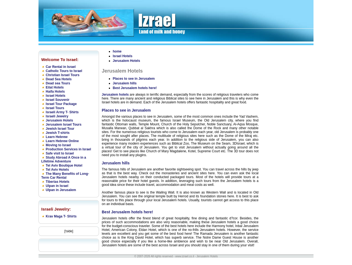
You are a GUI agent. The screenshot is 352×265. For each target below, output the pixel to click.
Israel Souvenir (57, 100)
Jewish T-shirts (58, 133)
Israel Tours (55, 108)
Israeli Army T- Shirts (62, 112)
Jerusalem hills (125, 83)
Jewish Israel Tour (60, 129)
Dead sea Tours (58, 83)
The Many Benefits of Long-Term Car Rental (65, 176)
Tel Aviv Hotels (57, 170)
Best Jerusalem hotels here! (135, 88)
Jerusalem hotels (115, 94)
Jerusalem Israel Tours (63, 124)
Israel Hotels (55, 96)
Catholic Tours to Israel (64, 71)
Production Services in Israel (68, 149)
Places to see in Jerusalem (134, 79)
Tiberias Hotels (57, 182)
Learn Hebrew (56, 137)
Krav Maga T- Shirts (61, 216)
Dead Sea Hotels (59, 79)
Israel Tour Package (61, 104)
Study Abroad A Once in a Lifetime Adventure (63, 159)
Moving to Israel (58, 145)
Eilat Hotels (55, 87)
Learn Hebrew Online (62, 141)
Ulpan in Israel (57, 186)
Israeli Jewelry (57, 116)
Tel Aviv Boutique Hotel (64, 165)
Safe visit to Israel (60, 153)
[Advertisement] (286, 131)
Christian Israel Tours (62, 75)
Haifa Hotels (55, 91)
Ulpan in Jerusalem (61, 190)
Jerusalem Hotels (59, 120)
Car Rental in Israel (61, 67)
